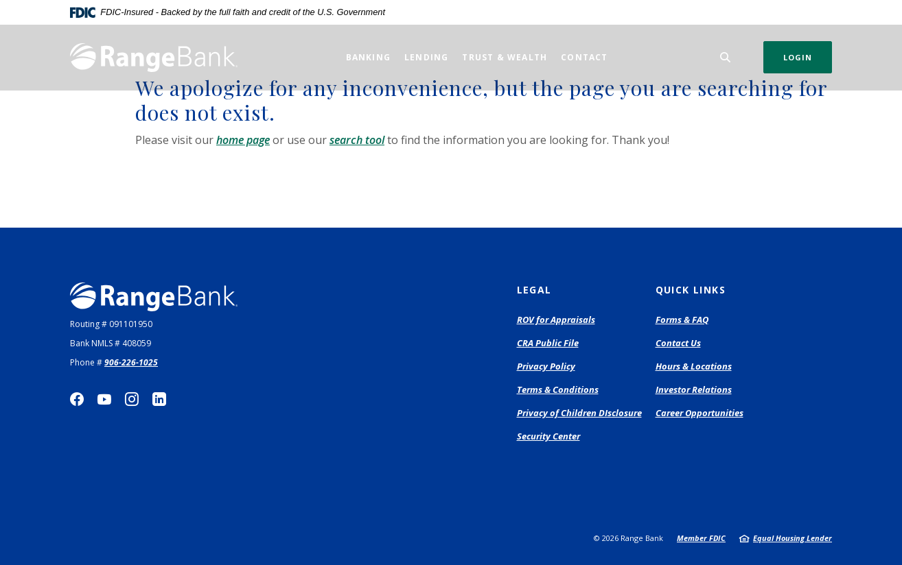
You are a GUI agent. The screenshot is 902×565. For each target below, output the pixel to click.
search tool (356, 139)
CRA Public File (548, 343)
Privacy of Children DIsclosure (579, 413)
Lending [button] (426, 57)
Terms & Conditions (558, 389)
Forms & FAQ (682, 319)
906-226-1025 (131, 362)
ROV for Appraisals (556, 320)
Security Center (548, 436)
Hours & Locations (694, 366)
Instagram (132, 399)
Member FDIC (701, 538)
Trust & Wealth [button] (504, 57)
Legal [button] (534, 289)
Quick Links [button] (691, 289)
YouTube (104, 399)
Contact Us (678, 343)
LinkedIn (159, 399)
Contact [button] (584, 57)
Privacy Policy (546, 366)
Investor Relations (694, 389)
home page (243, 139)
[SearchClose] (725, 57)
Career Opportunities (699, 413)
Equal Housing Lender (792, 538)
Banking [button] (368, 57)
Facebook (77, 399)
